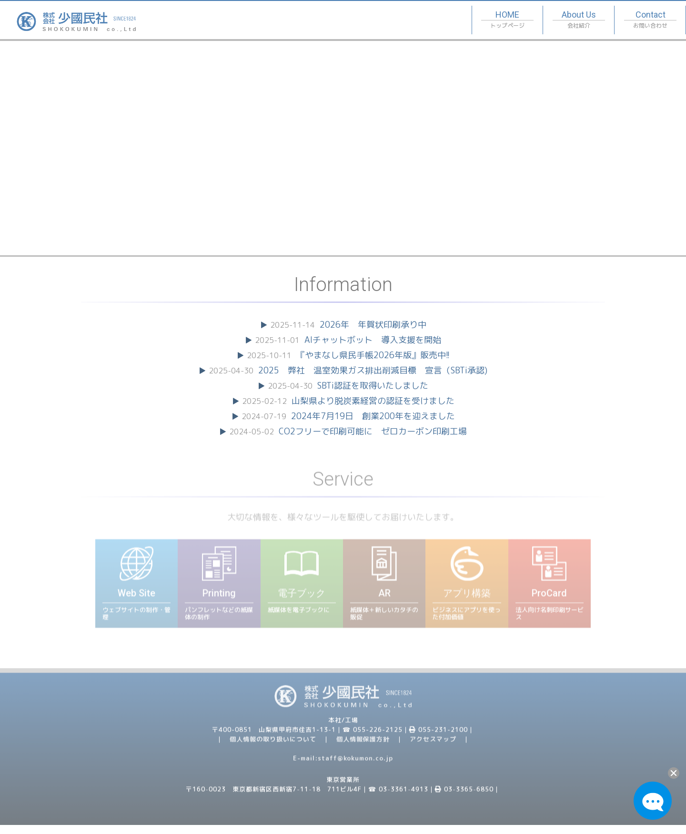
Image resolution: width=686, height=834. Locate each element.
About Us (579, 20)
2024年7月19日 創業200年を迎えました (373, 416)
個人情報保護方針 (363, 743)
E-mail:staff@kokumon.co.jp (343, 762)
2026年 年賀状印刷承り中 (373, 325)
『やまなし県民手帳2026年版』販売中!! (373, 355)
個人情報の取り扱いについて (273, 743)
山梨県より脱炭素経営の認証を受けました (373, 401)
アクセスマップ (433, 743)
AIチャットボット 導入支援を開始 (372, 340)
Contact (650, 20)
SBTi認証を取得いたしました (372, 386)
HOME (507, 20)
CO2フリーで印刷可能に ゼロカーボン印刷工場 (373, 431)
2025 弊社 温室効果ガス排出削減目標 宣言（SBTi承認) (372, 370)
